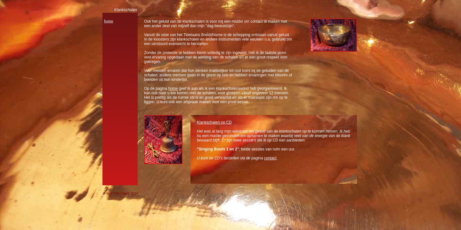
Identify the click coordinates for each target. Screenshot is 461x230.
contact (270, 158)
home (108, 21)
